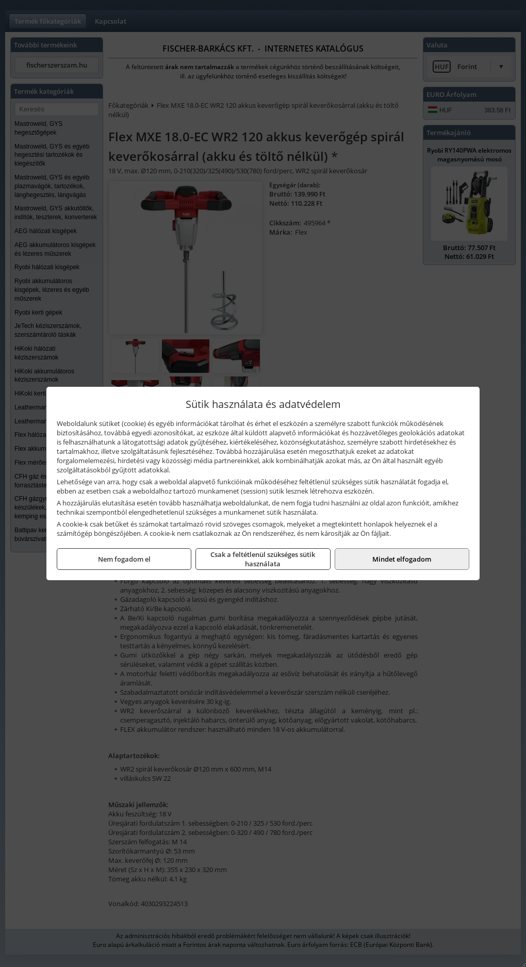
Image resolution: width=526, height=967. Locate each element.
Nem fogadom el (124, 559)
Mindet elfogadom (401, 559)
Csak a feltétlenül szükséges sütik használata (262, 559)
